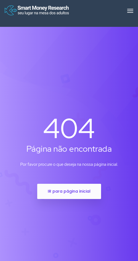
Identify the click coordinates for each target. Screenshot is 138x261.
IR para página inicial (69, 191)
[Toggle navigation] (130, 13)
